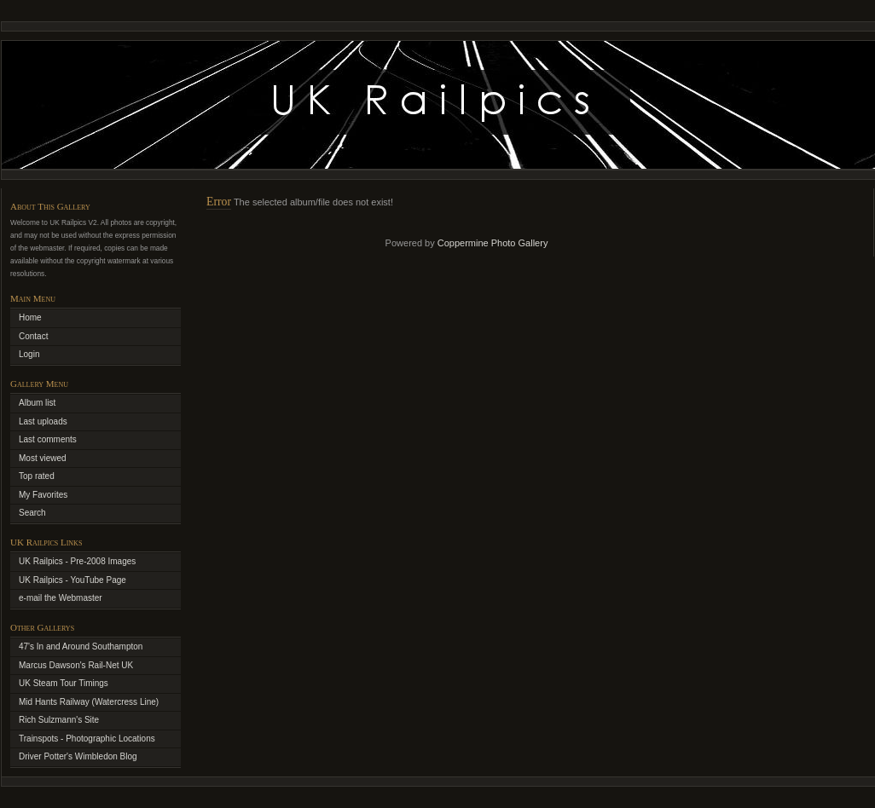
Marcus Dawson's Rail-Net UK (76, 665)
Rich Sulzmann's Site (59, 719)
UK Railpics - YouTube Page (72, 580)
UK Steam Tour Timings (63, 683)
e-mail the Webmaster (60, 598)
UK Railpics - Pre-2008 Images (77, 561)
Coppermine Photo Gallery (493, 243)
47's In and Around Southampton (80, 646)
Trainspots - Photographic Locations (87, 738)
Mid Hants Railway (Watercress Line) (89, 702)
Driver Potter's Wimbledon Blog (78, 756)
